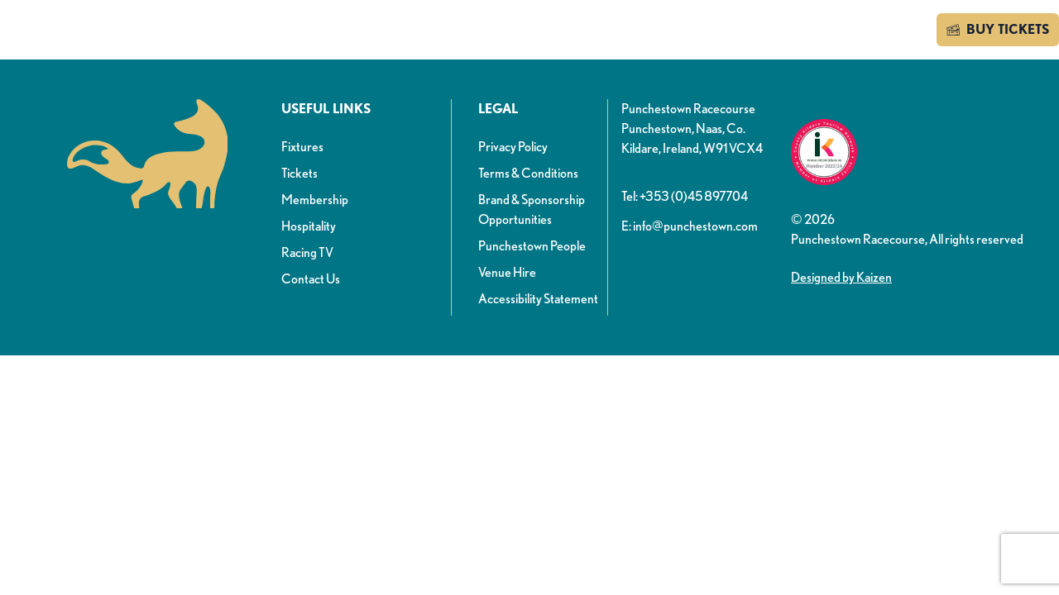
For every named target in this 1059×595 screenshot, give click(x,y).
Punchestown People (532, 246)
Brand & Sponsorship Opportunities (531, 209)
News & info (338, 32)
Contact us (877, 29)
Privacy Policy (513, 147)
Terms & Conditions (528, 173)
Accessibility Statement (538, 299)
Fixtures (302, 147)
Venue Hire (507, 272)
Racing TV (307, 252)
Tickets (299, 173)
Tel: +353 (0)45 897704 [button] (684, 196)
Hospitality (308, 226)
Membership (314, 199)
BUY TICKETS (997, 30)
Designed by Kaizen (841, 277)
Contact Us (310, 279)
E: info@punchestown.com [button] (689, 226)
